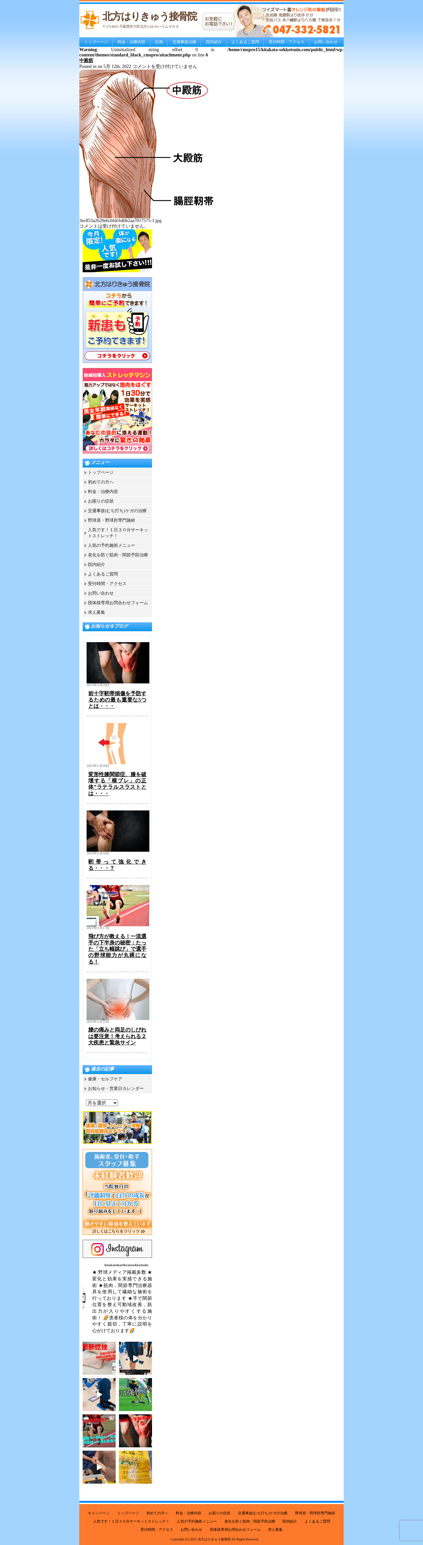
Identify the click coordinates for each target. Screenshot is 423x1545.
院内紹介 (214, 42)
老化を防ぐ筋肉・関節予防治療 (118, 554)
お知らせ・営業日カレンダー (116, 1088)
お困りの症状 (101, 501)
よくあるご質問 (245, 42)
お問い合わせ (326, 42)
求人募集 (96, 612)
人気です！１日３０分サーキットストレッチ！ (131, 1521)
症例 (159, 42)
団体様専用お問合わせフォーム (118, 602)
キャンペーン (99, 1513)
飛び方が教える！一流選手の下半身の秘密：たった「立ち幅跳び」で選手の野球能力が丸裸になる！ (117, 949)
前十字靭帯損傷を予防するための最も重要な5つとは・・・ (117, 700)
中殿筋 (86, 60)
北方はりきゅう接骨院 (214, 1539)
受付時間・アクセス (286, 42)
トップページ (96, 42)
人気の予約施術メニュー (111, 545)
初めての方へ (101, 481)
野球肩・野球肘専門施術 (111, 520)
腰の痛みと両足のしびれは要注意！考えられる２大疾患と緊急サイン (117, 1036)
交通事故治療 (184, 42)
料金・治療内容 (131, 42)
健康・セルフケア (105, 1078)
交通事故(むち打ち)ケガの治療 (117, 510)
